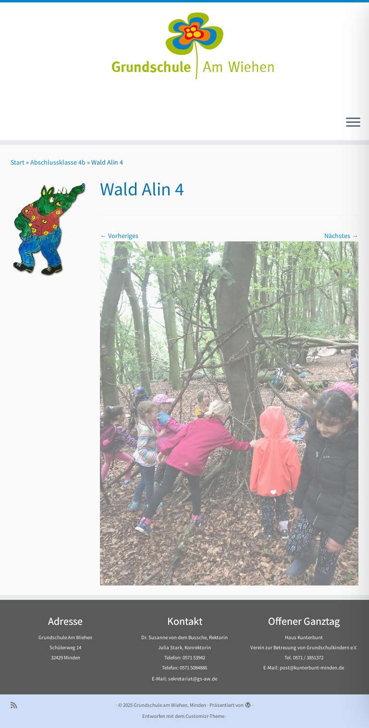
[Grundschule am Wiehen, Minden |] (184, 43)
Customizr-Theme (204, 716)
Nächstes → (341, 235)
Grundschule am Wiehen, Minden (170, 705)
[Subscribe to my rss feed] (17, 705)
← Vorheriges (119, 235)
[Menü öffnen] (353, 123)
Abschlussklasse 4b (58, 162)
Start (18, 162)
